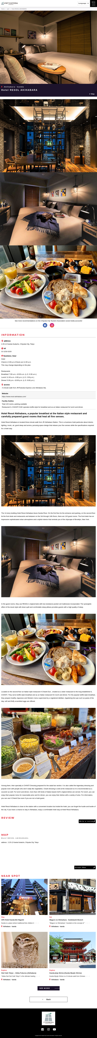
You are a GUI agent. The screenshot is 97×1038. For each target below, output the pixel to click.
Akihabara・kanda (14, 87)
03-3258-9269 (6, 351)
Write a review (86, 821)
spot (8, 9)
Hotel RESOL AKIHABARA (19, 90)
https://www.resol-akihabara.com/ (14, 396)
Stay (92, 94)
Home (3, 9)
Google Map (80, 867)
